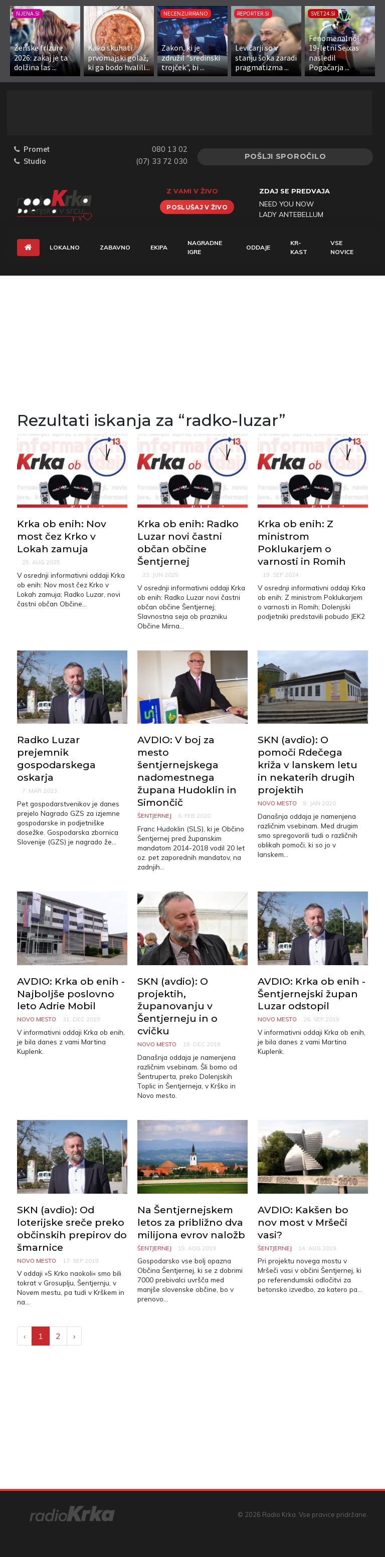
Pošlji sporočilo (285, 156)
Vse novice (341, 247)
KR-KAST (298, 247)
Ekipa (158, 247)
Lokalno (65, 247)
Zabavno (115, 247)
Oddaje (258, 247)
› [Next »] (74, 1336)
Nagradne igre (204, 247)
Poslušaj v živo (197, 206)
